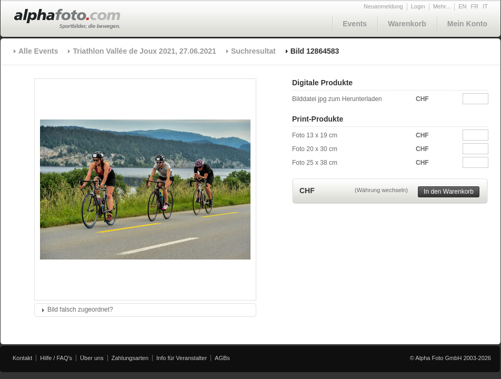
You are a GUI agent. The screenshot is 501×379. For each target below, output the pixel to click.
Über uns (92, 358)
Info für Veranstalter (181, 358)
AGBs (222, 358)
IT (485, 6)
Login (418, 6)
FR (475, 6)
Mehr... (442, 6)
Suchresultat (253, 51)
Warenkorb (407, 23)
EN (462, 6)
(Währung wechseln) (381, 190)
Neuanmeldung (383, 6)
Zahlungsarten (130, 358)
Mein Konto (467, 23)
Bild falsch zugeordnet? (80, 309)
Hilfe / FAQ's (56, 358)
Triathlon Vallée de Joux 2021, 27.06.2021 (144, 51)
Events (355, 23)
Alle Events (38, 51)
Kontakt (22, 358)
